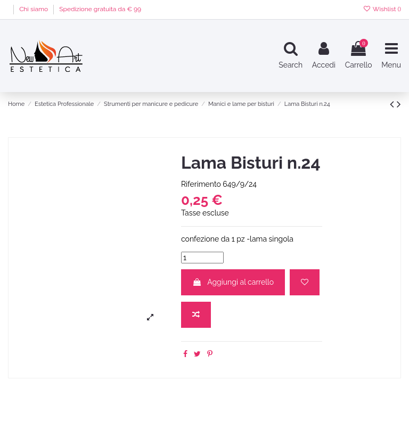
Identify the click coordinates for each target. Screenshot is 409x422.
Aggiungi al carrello (233, 282)
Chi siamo (34, 9)
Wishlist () (382, 9)
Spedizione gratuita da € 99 (100, 9)
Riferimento (201, 184)
